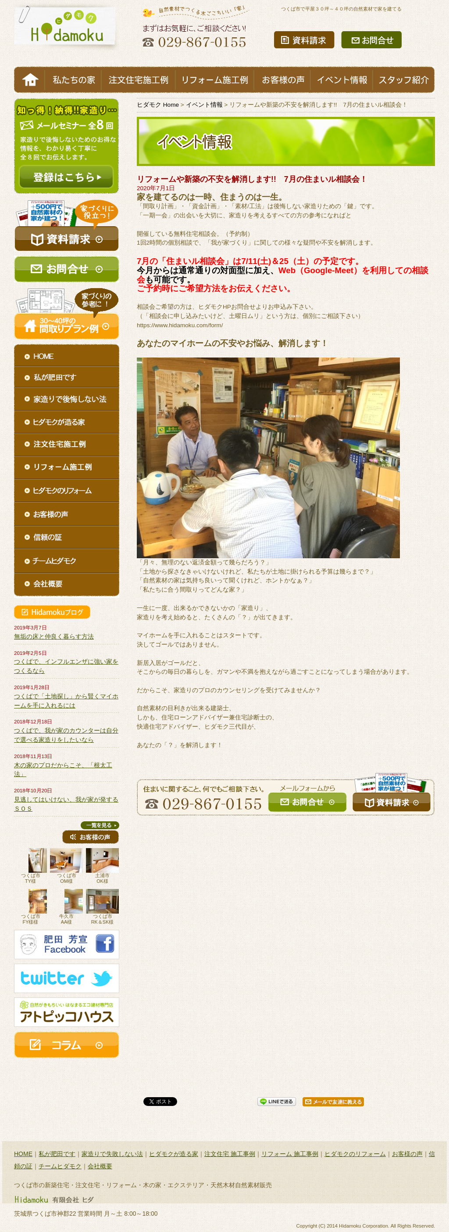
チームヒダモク (60, 1166)
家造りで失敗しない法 (112, 1153)
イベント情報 (341, 80)
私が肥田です (57, 1153)
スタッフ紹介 (404, 80)
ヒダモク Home (158, 104)
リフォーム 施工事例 (289, 1153)
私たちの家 (73, 80)
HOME (29, 80)
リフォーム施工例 (214, 80)
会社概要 (100, 1166)
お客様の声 (282, 80)
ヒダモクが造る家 (173, 1153)
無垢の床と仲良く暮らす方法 (54, 636)
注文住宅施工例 (138, 80)
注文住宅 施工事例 (229, 1153)
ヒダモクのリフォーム (355, 1153)
